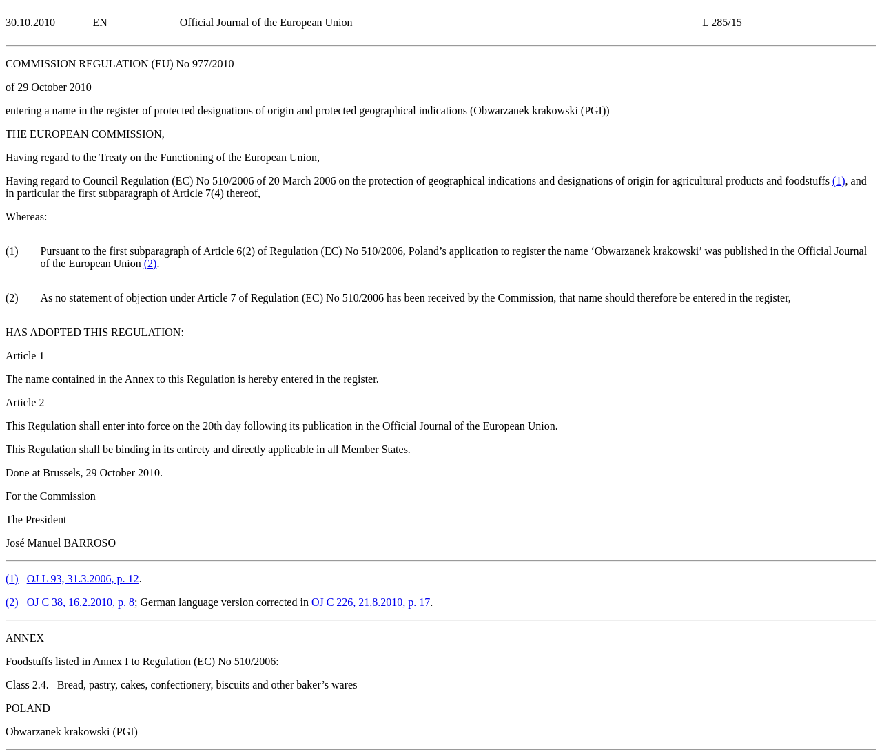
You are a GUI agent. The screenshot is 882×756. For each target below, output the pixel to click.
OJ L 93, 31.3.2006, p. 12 (83, 579)
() (838, 181)
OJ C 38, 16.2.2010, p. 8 (80, 602)
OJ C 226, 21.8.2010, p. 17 (370, 602)
